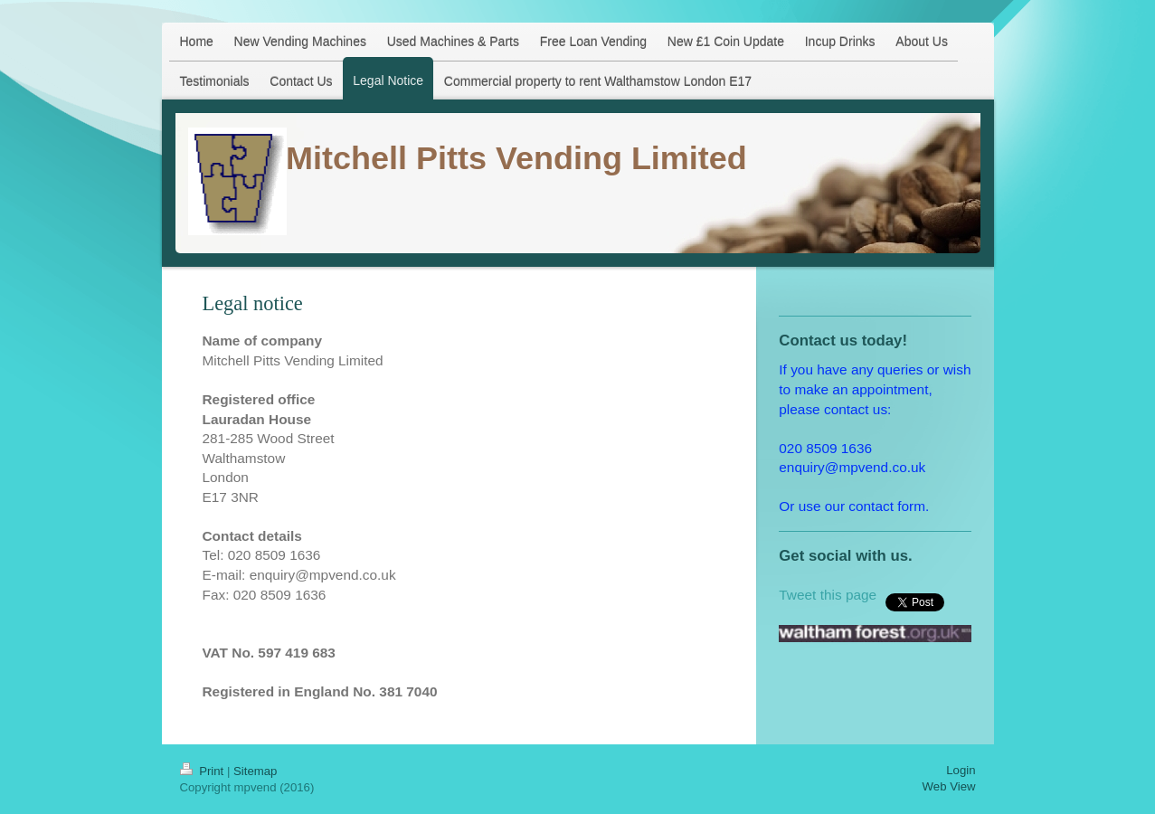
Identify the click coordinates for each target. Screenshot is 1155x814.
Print (203, 771)
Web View (949, 786)
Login (960, 770)
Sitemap (255, 771)
